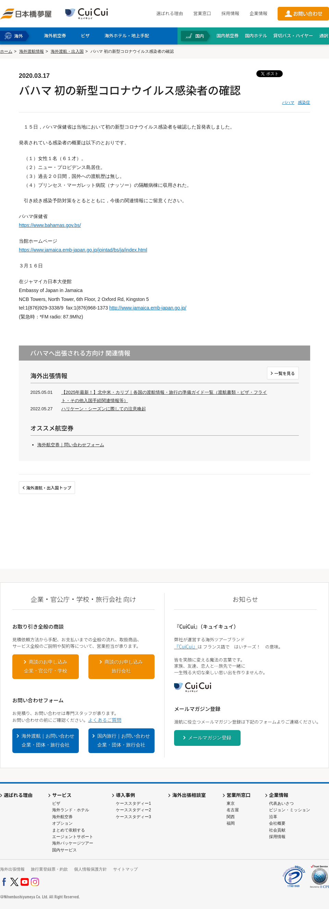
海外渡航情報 (31, 51)
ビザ (56, 803)
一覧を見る (284, 373)
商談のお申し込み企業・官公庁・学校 (45, 666)
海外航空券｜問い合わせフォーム (70, 444)
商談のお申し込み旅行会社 (124, 666)
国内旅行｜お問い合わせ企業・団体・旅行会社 (123, 740)
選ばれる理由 (169, 13)
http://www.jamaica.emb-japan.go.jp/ (147, 308)
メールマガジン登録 (209, 737)
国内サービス (64, 850)
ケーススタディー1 (133, 803)
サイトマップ (125, 869)
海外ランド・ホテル (70, 810)
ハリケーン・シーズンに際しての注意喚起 (103, 408)
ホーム (6, 51)
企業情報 (258, 13)
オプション (62, 823)
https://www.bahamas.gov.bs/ (50, 225)
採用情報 (230, 13)
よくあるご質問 (104, 719)
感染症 (304, 102)
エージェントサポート (72, 836)
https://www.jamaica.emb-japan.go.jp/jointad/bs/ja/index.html (83, 250)
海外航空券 (62, 816)
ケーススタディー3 (133, 816)
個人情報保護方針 (90, 869)
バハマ (288, 102)
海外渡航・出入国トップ (48, 487)
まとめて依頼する (68, 830)
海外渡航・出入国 (67, 51)
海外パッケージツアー (72, 843)
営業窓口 (202, 13)
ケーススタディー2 (133, 810)
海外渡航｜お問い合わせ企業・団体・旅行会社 (48, 740)
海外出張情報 (12, 869)
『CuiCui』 (185, 646)
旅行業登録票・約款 (49, 869)
